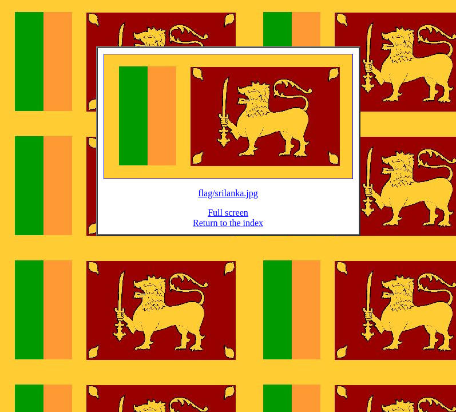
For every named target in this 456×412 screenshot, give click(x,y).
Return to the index (228, 230)
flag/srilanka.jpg (227, 200)
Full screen (228, 219)
